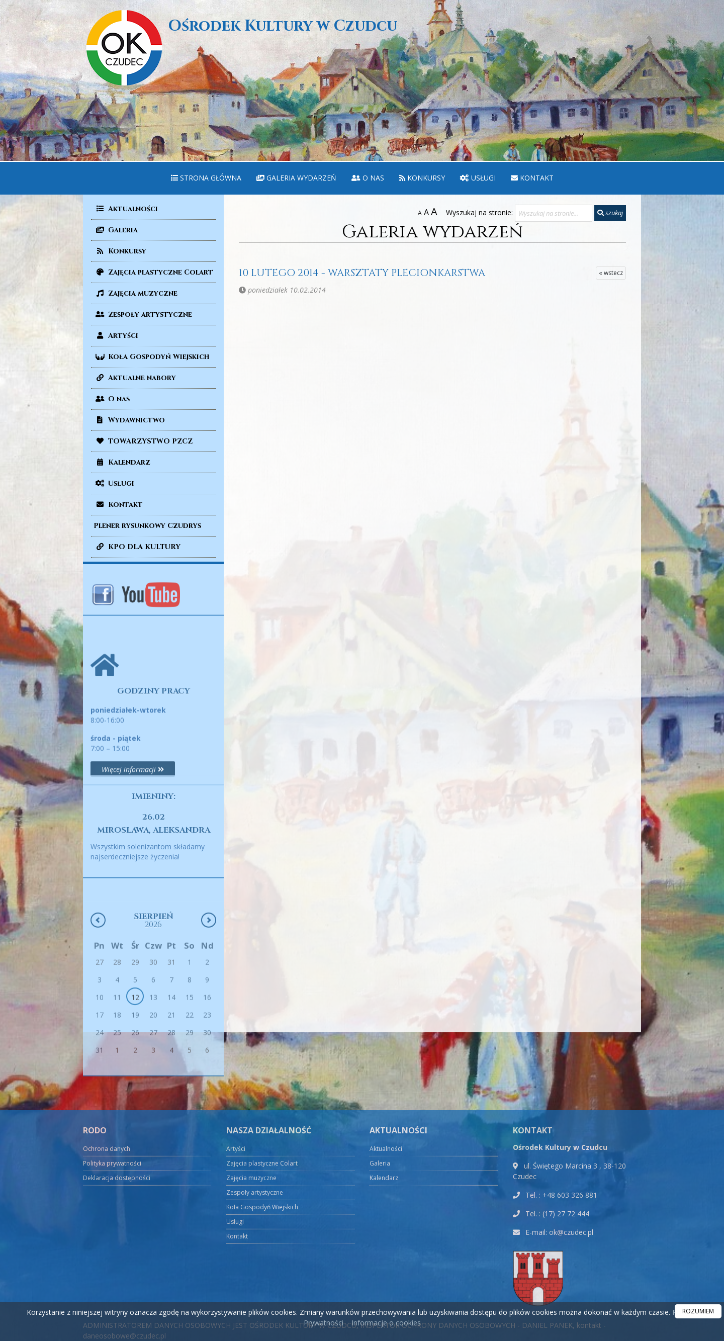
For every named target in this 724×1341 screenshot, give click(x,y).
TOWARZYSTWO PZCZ (143, 441)
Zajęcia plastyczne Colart (153, 272)
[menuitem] (206, 178)
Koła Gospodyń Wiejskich (151, 356)
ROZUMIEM (698, 1311)
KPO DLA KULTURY (137, 547)
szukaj (610, 212)
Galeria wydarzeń (296, 178)
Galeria (116, 230)
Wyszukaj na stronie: (479, 212)
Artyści (116, 335)
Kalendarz (122, 462)
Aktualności (126, 209)
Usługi (478, 178)
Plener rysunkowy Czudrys (147, 525)
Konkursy (422, 178)
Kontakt (532, 178)
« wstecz (611, 273)
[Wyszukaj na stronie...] (553, 213)
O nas (367, 178)
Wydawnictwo (129, 420)
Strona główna (206, 178)
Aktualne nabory (135, 378)
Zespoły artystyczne (143, 314)
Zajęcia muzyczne (135, 293)
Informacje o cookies (386, 1322)
